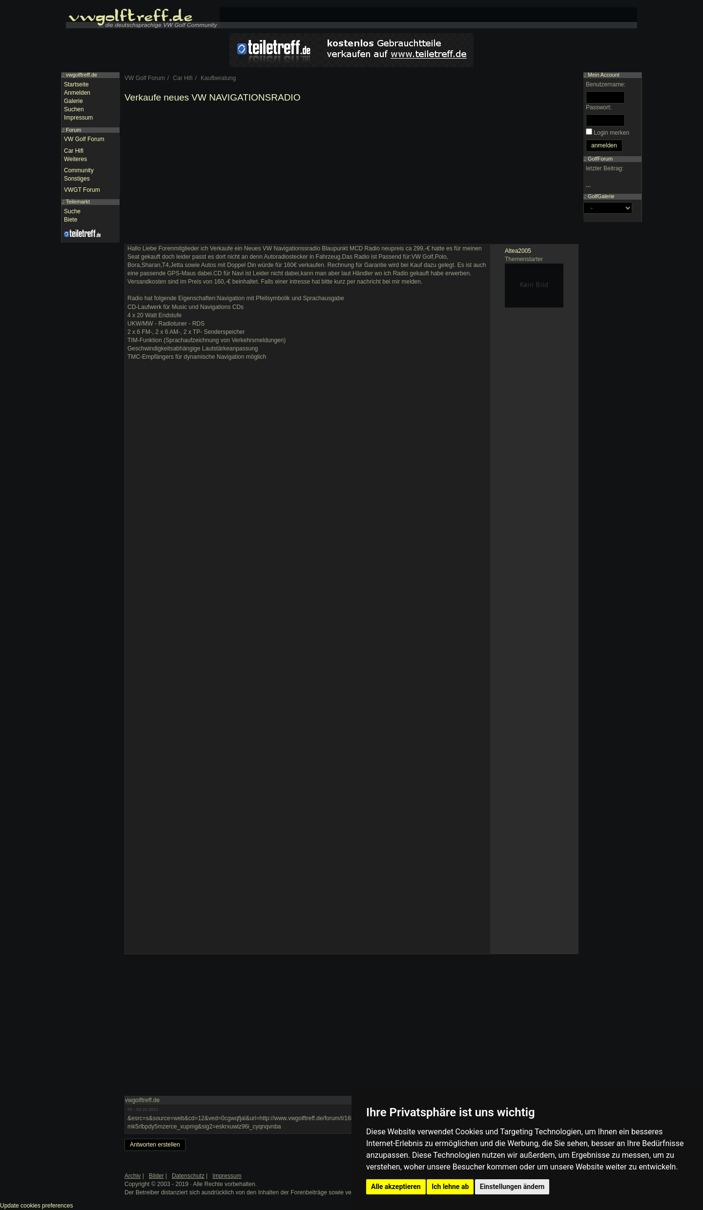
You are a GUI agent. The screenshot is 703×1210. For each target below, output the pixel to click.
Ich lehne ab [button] (450, 1186)
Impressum (78, 117)
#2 (129, 1109)
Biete (70, 219)
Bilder (156, 1175)
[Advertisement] (351, 175)
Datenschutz (188, 1175)
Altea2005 (518, 250)
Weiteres (75, 159)
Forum (73, 130)
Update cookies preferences (36, 1205)
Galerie (73, 101)
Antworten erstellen (155, 1144)
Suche (72, 211)
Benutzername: (605, 84)
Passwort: (599, 107)
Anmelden (77, 92)
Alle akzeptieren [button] (396, 1186)
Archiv (132, 1175)
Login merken (611, 132)
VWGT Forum (82, 189)
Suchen (74, 109)
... (588, 185)
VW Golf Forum (84, 139)
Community (79, 170)
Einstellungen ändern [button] (512, 1186)
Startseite (76, 84)
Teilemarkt (78, 202)
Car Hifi (73, 150)
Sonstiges (77, 178)
